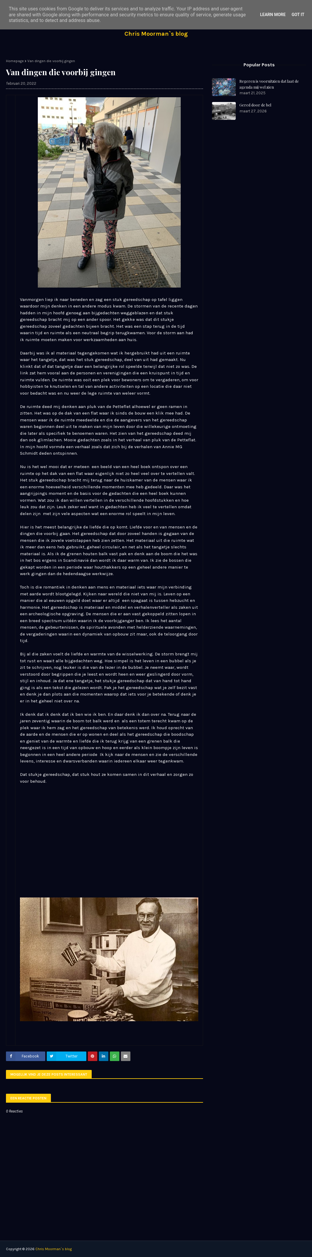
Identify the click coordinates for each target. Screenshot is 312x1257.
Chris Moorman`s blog (156, 33)
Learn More (273, 14)
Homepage (15, 61)
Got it (297, 14)
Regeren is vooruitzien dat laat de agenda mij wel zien (269, 84)
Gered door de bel (255, 104)
